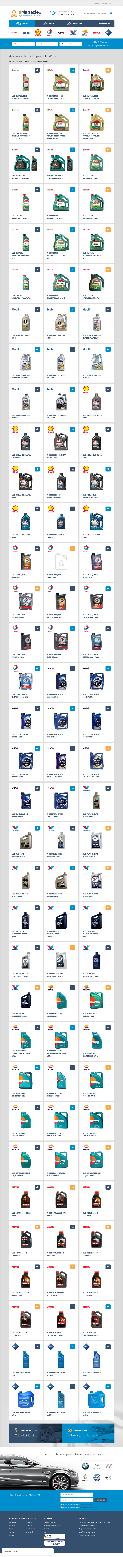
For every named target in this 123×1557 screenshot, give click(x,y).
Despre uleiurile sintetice (87, 1521)
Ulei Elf (11, 1524)
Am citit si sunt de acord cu (62, 1500)
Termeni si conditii (50, 1518)
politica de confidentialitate (74, 1503)
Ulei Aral (11, 1531)
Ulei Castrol (12, 1518)
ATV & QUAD (74, 24)
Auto (22, 24)
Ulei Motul (29, 1527)
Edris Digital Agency (66, 1554)
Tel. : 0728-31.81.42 (26, 1436)
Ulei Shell (12, 1521)
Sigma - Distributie (108, 1554)
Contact (105, 3)
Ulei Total (29, 1521)
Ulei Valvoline (30, 1524)
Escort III (40, 45)
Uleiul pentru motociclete (87, 1531)
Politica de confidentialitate (52, 1521)
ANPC (45, 1527)
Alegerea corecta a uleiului (87, 1524)
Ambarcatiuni (101, 24)
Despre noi (97, 3)
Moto (48, 24)
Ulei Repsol (12, 1527)
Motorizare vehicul (68, 45)
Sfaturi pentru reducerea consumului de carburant (95, 1518)
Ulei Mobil (29, 1518)
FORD (15, 45)
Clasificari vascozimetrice (87, 1527)
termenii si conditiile (72, 1500)
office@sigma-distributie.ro (84, 1436)
